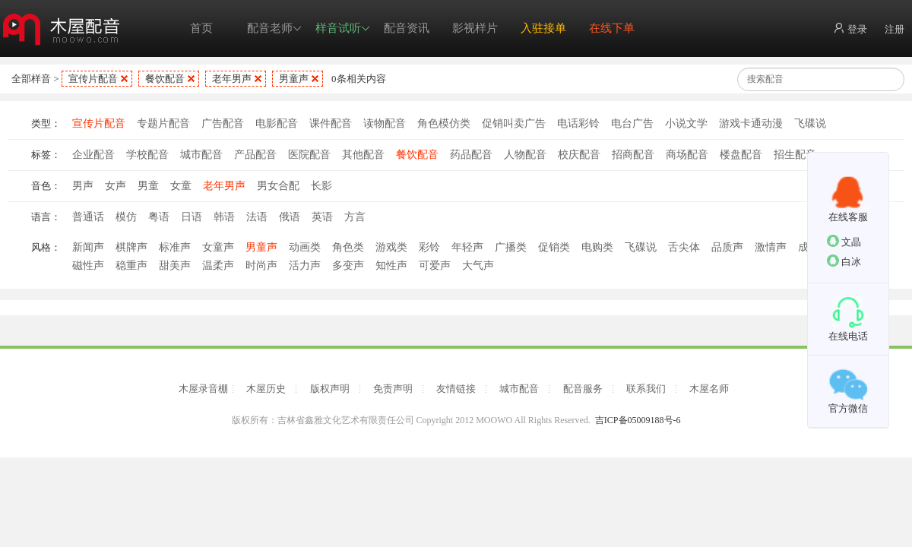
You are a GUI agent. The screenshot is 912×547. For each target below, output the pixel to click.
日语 (191, 217)
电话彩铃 (578, 123)
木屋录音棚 (203, 388)
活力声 (305, 265)
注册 (894, 29)
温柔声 (218, 265)
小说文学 (686, 123)
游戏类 (391, 247)
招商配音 (633, 154)
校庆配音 (579, 154)
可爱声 (435, 265)
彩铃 (429, 247)
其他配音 (363, 154)
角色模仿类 (443, 123)
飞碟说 (810, 123)
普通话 (88, 217)
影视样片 (475, 28)
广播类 (511, 247)
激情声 (771, 247)
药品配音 (471, 154)
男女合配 (278, 185)
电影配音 (276, 123)
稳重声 (131, 265)
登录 (850, 28)
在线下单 (612, 28)
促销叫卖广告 (514, 123)
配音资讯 (406, 28)
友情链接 (456, 388)
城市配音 (201, 154)
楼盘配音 (741, 154)
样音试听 (342, 28)
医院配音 (309, 154)
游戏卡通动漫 (751, 123)
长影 (321, 185)
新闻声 (88, 247)
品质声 (727, 247)
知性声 (391, 265)
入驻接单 (543, 28)
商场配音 (687, 154)
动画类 (305, 247)
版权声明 (330, 388)
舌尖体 (684, 247)
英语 (322, 217)
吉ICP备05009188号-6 (638, 420)
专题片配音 (163, 123)
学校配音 (147, 154)
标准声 (175, 247)
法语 (257, 217)
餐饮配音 (165, 78)
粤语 (158, 217)
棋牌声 (131, 247)
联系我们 (646, 388)
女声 (115, 185)
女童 (181, 185)
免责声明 (393, 388)
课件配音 (330, 123)
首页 (201, 28)
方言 (355, 217)
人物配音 (525, 154)
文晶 (844, 241)
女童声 (218, 247)
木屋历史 (266, 388)
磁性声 (88, 265)
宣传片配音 (93, 78)
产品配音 (255, 154)
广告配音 (222, 123)
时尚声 (261, 265)
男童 (148, 185)
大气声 (478, 265)
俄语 (289, 217)
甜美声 (175, 265)
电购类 (597, 247)
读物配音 (384, 123)
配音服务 (583, 388)
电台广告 (632, 123)
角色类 (348, 247)
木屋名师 (709, 388)
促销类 (554, 247)
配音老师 (274, 28)
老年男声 (232, 78)
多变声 (348, 265)
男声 (82, 185)
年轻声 (467, 247)
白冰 (844, 261)
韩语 (224, 217)
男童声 (294, 78)
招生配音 (795, 154)
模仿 (126, 217)
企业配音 (93, 154)
